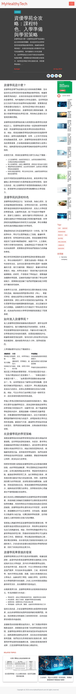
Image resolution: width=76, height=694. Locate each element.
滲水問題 (60, 238)
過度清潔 (64, 228)
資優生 (22, 89)
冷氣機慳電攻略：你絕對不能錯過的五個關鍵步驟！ (69, 189)
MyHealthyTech (14, 3)
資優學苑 (7, 89)
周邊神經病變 (61, 231)
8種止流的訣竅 (62, 241)
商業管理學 (61, 248)
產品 (66, 235)
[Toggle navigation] (71, 4)
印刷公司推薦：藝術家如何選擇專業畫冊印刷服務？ (69, 139)
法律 (59, 228)
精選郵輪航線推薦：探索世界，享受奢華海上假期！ (69, 152)
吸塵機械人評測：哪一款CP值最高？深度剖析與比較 (69, 125)
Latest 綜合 (66, 96)
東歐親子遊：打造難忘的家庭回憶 (69, 114)
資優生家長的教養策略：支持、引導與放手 (69, 216)
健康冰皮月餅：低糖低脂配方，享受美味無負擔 (69, 203)
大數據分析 (61, 245)
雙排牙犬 (60, 235)
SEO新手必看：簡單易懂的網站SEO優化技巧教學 (70, 104)
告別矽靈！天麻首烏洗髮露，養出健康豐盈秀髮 (69, 176)
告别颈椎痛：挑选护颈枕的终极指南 (69, 164)
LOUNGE (17, 12)
